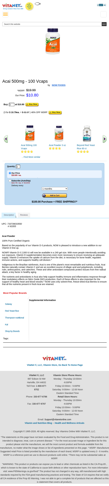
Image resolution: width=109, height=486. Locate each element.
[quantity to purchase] (11, 104)
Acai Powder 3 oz (57, 145)
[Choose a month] (55, 188)
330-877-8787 (39, 404)
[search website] (54, 24)
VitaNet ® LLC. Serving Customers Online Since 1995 (12, 6)
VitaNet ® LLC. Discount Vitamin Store (55, 358)
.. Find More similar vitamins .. (31, 158)
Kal (6, 324)
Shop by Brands (13, 331)
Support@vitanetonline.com (57, 419)
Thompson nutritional (14, 317)
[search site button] (104, 24)
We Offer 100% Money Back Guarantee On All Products (29, 6)
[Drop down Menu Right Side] (103, 14)
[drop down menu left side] (5, 14)
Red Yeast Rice (12, 310)
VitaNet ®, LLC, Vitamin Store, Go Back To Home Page (55, 365)
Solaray (8, 304)
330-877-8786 (40, 396)
